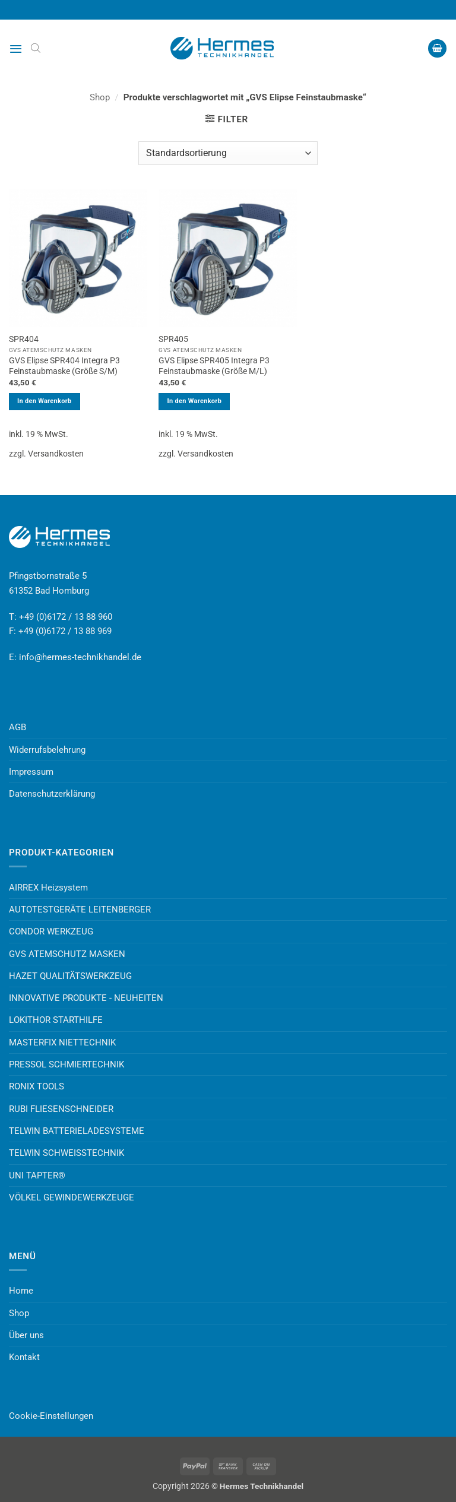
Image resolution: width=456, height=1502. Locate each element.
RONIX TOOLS (36, 1086)
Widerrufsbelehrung (47, 749)
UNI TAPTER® (37, 1175)
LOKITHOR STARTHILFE (56, 1020)
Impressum (31, 771)
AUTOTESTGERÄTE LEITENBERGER (80, 909)
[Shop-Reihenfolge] (228, 153)
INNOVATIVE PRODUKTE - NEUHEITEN (86, 998)
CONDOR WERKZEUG (51, 931)
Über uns (26, 1335)
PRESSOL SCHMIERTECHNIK (66, 1064)
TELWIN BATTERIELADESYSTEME (76, 1131)
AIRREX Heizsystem (48, 887)
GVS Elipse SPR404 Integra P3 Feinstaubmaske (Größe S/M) (64, 366)
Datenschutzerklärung (52, 793)
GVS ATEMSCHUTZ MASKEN (67, 954)
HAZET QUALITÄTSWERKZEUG (70, 976)
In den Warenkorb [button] (44, 401)
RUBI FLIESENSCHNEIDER (61, 1109)
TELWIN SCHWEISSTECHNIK (66, 1153)
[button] (16, 48)
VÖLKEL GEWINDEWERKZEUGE (71, 1197)
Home (21, 1290)
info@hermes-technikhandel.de (80, 657)
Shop (100, 97)
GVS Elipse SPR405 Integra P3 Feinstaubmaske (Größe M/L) (214, 366)
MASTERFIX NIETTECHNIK (62, 1042)
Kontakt (24, 1357)
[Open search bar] (35, 48)
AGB (17, 727)
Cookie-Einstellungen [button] (51, 1416)
